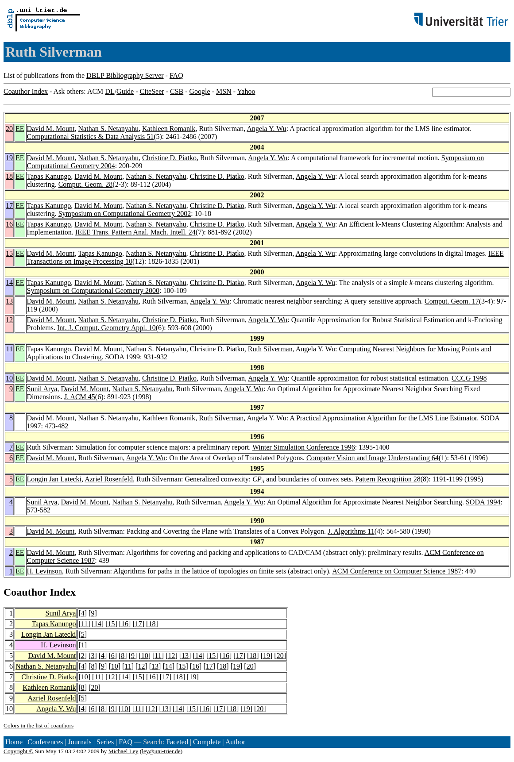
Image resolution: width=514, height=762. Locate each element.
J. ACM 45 (79, 396)
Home (14, 742)
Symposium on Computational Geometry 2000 (93, 290)
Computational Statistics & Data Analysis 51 (90, 136)
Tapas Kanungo (49, 176)
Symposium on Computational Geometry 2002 (124, 213)
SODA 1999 (122, 357)
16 (9, 224)
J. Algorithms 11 (351, 531)
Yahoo (246, 91)
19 (9, 158)
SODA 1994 (483, 502)
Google (199, 91)
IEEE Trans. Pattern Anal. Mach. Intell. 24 (135, 232)
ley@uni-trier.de (161, 751)
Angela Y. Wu (266, 128)
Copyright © (19, 751)
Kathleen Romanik (168, 128)
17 (9, 205)
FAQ (176, 75)
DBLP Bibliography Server (125, 75)
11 (9, 349)
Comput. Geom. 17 (452, 301)
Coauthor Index (26, 91)
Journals (79, 742)
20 (9, 128)
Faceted (177, 742)
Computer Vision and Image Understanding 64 (372, 458)
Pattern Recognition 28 (388, 479)
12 (9, 319)
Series (105, 742)
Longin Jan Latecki (54, 479)
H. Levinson (44, 571)
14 (9, 282)
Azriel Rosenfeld (109, 479)
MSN (224, 91)
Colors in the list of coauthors (38, 725)
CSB (176, 91)
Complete (206, 742)
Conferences (45, 742)
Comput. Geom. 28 (85, 184)
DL (109, 91)
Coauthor (25, 592)
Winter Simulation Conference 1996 (303, 447)
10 (9, 378)
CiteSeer (152, 91)
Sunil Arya (42, 389)
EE (19, 128)
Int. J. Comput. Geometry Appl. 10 (106, 327)
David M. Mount (51, 128)
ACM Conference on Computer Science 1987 (396, 571)
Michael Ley (123, 751)
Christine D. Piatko (169, 158)
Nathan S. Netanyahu (108, 128)
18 (9, 176)
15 (9, 253)
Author (235, 742)
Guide (125, 91)
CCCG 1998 (469, 378)
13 (9, 301)
